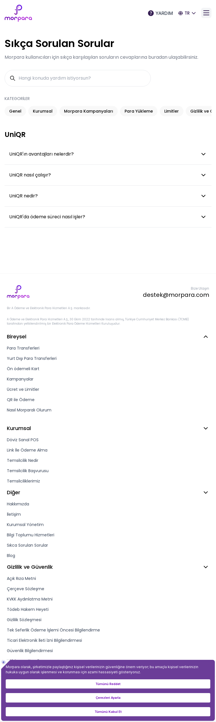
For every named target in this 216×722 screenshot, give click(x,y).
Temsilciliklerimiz (23, 481)
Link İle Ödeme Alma (27, 450)
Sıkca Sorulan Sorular (27, 545)
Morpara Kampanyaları (88, 111)
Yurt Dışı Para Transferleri (32, 358)
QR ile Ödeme (21, 400)
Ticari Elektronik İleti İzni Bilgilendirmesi (44, 640)
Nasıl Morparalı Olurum (29, 410)
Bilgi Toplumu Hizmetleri (30, 535)
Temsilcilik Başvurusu (28, 471)
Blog (11, 555)
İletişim (14, 514)
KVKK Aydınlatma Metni (30, 599)
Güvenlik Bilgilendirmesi (30, 651)
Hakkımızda (18, 504)
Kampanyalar (20, 379)
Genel (15, 111)
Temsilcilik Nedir (22, 460)
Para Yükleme (139, 111)
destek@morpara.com (176, 295)
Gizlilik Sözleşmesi (24, 620)
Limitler (171, 111)
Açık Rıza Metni (21, 578)
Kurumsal (43, 111)
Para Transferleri (23, 348)
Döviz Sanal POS (23, 440)
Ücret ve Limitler (23, 389)
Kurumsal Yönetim (25, 524)
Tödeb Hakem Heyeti (28, 609)
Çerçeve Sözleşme (25, 589)
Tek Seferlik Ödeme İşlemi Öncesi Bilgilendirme (53, 630)
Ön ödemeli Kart (23, 369)
